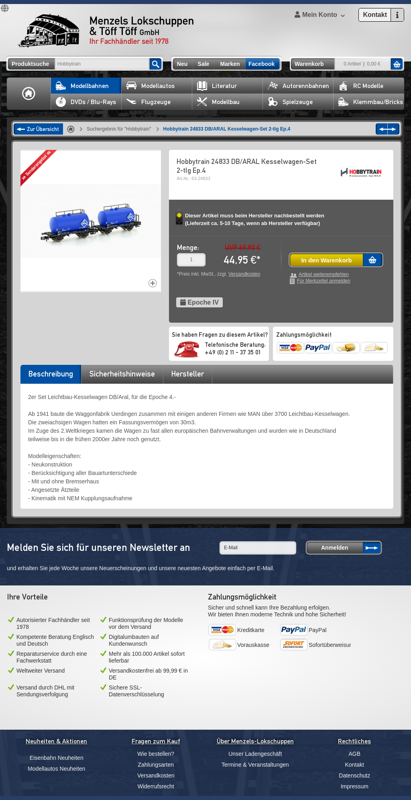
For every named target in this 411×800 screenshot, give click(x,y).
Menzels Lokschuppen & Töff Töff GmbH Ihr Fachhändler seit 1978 (105, 30)
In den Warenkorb (326, 260)
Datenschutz (354, 775)
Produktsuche (30, 64)
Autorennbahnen (298, 86)
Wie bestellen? (155, 754)
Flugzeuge (148, 102)
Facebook (261, 64)
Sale (204, 64)
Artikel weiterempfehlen (324, 274)
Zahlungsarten (156, 764)
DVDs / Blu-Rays (86, 102)
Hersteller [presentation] (187, 373)
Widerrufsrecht (156, 786)
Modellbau (218, 102)
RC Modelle (360, 86)
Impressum (354, 786)
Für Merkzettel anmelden (323, 281)
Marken (230, 64)
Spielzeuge (290, 102)
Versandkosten (244, 274)
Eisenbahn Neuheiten (56, 758)
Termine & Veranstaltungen (255, 764)
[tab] (50, 376)
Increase (153, 283)
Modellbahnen (82, 86)
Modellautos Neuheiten (56, 768)
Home (29, 94)
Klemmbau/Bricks (370, 102)
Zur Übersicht (43, 129)
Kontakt (354, 764)
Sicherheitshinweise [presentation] (122, 373)
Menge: (188, 247)
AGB (354, 754)
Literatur (217, 86)
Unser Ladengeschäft (255, 754)
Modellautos (150, 86)
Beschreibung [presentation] (50, 373)
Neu (182, 64)
